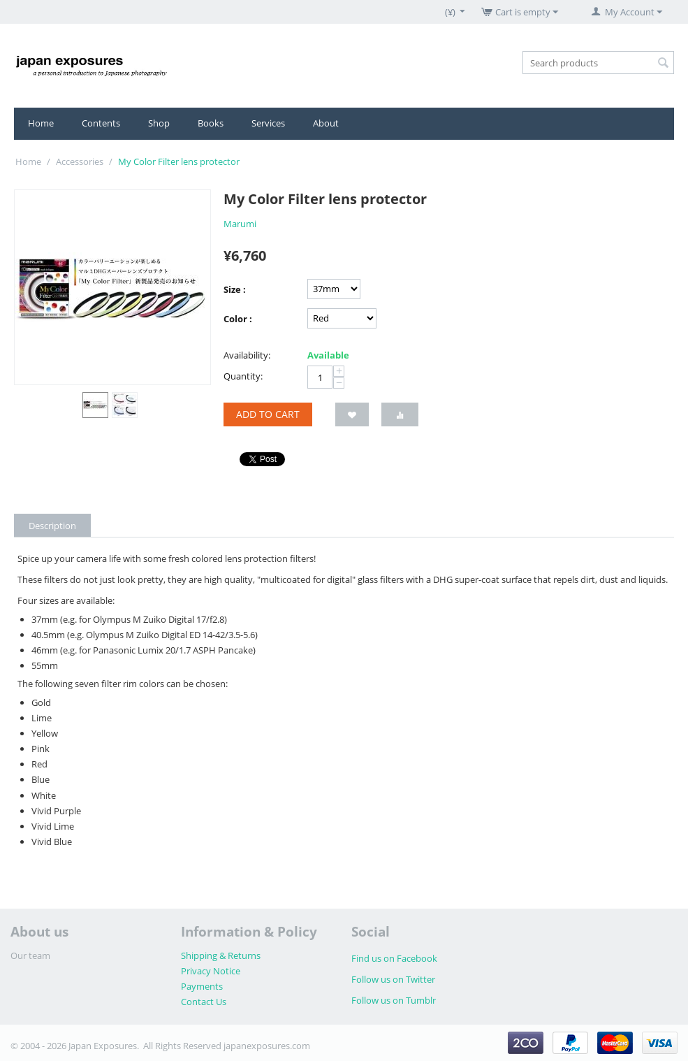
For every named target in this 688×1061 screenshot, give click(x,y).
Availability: (247, 355)
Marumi (240, 223)
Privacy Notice (210, 971)
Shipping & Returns (221, 955)
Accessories (79, 161)
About (326, 123)
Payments (202, 986)
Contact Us (203, 1001)
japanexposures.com (267, 1045)
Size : (235, 289)
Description (52, 525)
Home (41, 123)
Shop (159, 123)
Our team (30, 955)
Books (211, 123)
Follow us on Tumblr (393, 1000)
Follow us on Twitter (393, 979)
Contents (101, 123)
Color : (238, 318)
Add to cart (268, 414)
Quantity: (243, 376)
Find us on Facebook (394, 958)
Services (268, 123)
